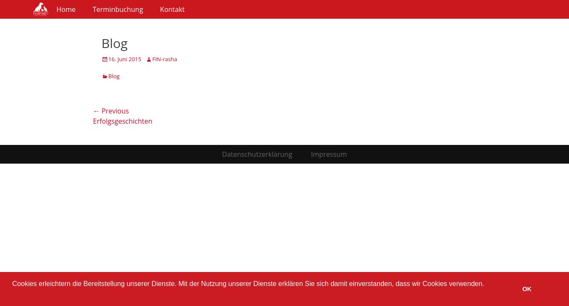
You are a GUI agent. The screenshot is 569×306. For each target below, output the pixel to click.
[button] (13, 295)
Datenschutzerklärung (257, 154)
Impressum (329, 154)
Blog (114, 76)
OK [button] (527, 289)
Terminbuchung (118, 9)
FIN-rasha (164, 59)
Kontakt (172, 9)
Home (66, 9)
